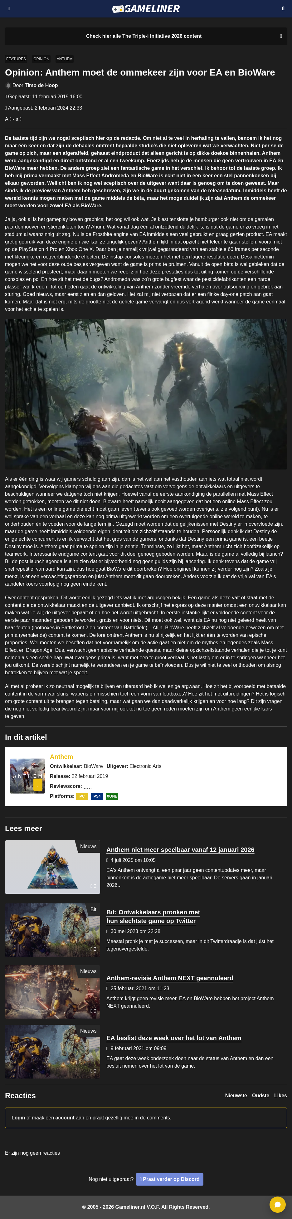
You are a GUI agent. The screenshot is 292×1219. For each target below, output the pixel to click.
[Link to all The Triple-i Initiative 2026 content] (144, 36)
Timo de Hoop (41, 85)
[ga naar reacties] (278, 1205)
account (65, 1117)
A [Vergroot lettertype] (6, 119)
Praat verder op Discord (171, 1179)
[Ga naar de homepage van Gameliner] (145, 9)
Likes (280, 1095)
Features (16, 59)
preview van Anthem (56, 190)
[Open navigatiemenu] (9, 8)
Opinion (41, 59)
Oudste (260, 1095)
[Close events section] (280, 36)
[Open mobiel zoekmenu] (283, 8)
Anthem (65, 59)
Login (18, 1117)
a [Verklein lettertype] (17, 119)
